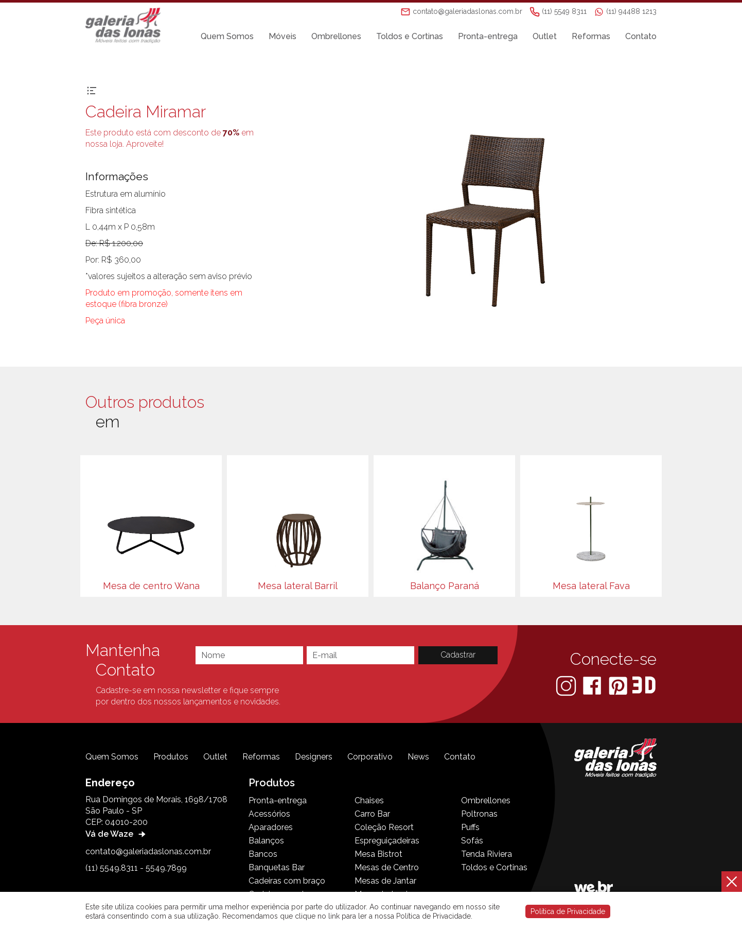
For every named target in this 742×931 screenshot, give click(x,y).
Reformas (591, 37)
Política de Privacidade (568, 911)
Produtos (170, 757)
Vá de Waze (116, 834)
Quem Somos (227, 37)
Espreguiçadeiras (387, 841)
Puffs (470, 827)
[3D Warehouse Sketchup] (644, 685)
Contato (641, 37)
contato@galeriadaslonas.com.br (148, 851)
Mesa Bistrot (378, 854)
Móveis (282, 37)
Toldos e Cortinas (409, 37)
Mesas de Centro (387, 867)
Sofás (472, 841)
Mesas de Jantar (385, 881)
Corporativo (370, 757)
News (418, 757)
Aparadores (271, 827)
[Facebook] (593, 685)
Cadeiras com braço (287, 881)
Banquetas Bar (277, 867)
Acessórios (269, 814)
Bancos (263, 854)
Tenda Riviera (486, 854)
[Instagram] (567, 685)
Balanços (266, 841)
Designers (313, 757)
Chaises (369, 800)
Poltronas (479, 814)
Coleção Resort (384, 827)
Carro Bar (372, 814)
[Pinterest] (619, 685)
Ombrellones (336, 37)
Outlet (545, 37)
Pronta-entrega (488, 37)
